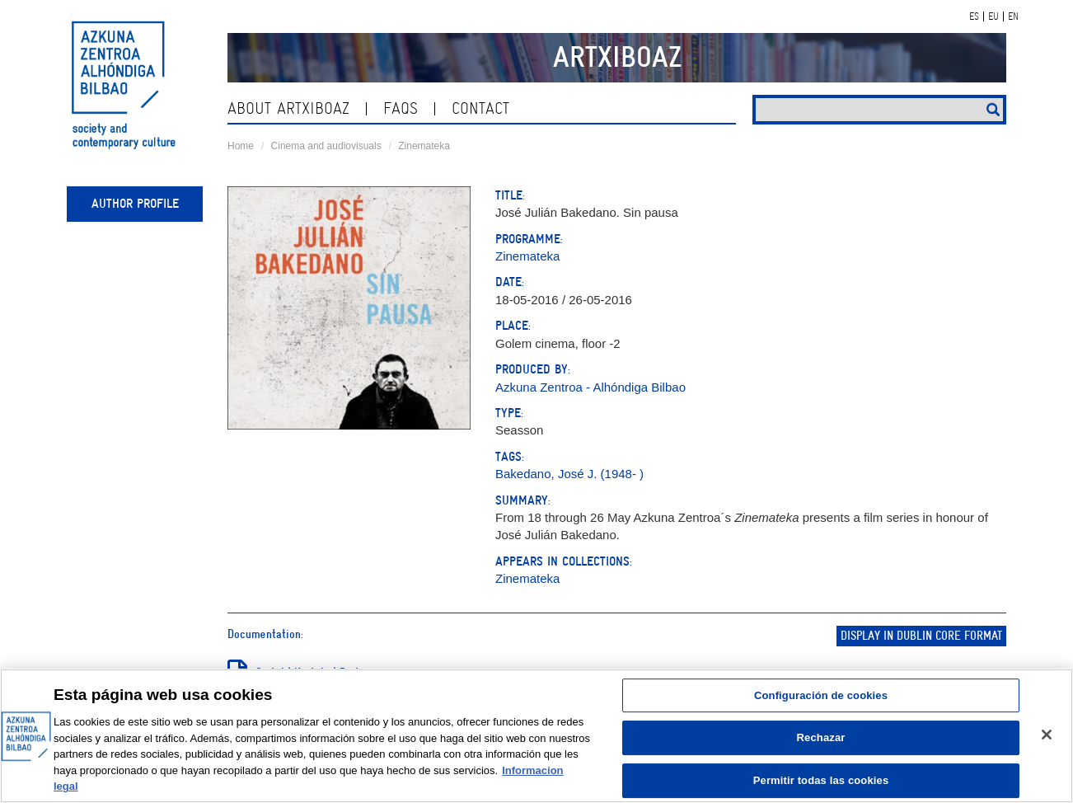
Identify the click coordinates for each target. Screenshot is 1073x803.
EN (1013, 16)
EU (993, 16)
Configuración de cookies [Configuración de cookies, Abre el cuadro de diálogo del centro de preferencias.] (821, 695)
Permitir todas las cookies (821, 780)
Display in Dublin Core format (921, 636)
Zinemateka (424, 146)
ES (974, 16)
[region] (536, 736)
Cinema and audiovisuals (326, 146)
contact (480, 108)
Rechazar (821, 737)
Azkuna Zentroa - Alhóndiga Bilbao (590, 387)
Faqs (400, 108)
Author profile (135, 203)
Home (240, 146)
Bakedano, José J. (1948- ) (569, 474)
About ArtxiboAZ (288, 108)
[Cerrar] (1046, 734)
